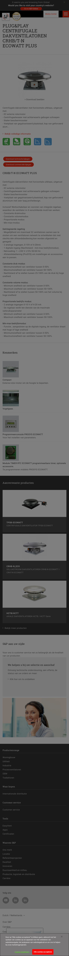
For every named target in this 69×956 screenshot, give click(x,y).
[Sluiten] (62, 939)
